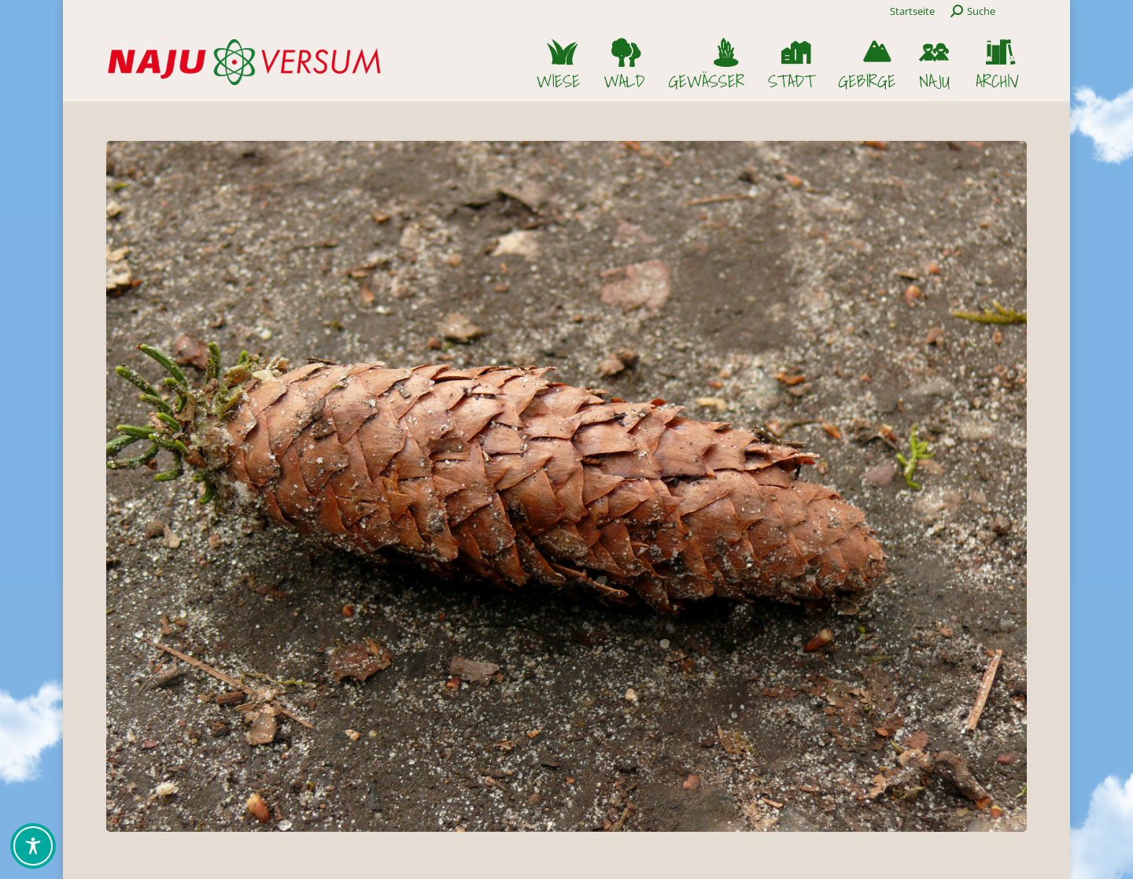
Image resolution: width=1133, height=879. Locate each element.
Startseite (912, 11)
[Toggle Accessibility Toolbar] (33, 846)
